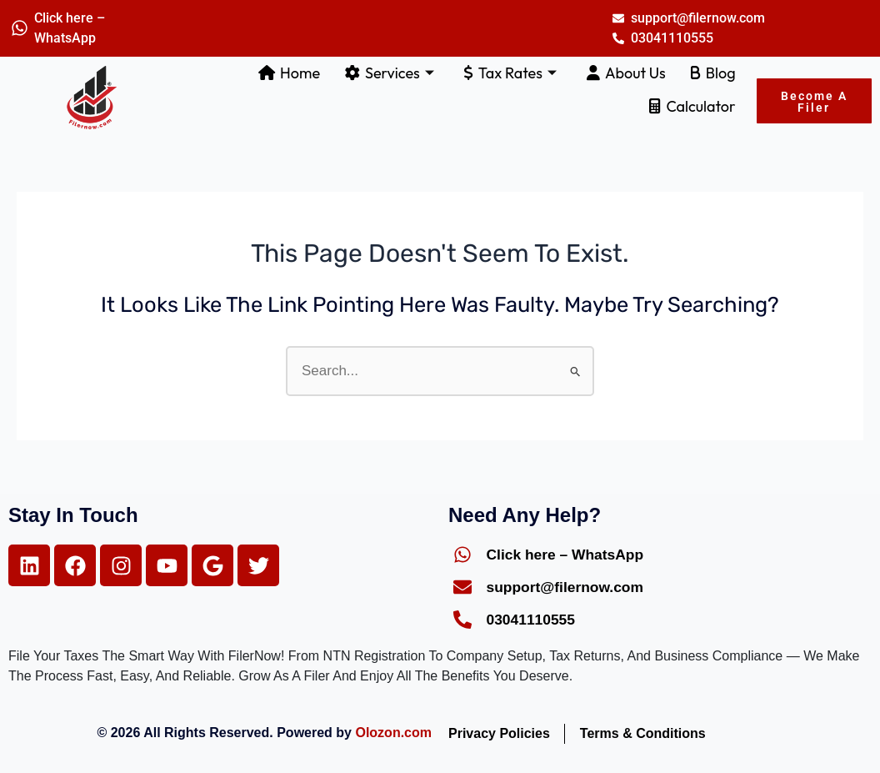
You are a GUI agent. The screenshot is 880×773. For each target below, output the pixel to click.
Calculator (692, 106)
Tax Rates (510, 73)
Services (389, 73)
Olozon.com (393, 732)
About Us (626, 73)
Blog (713, 73)
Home (289, 73)
